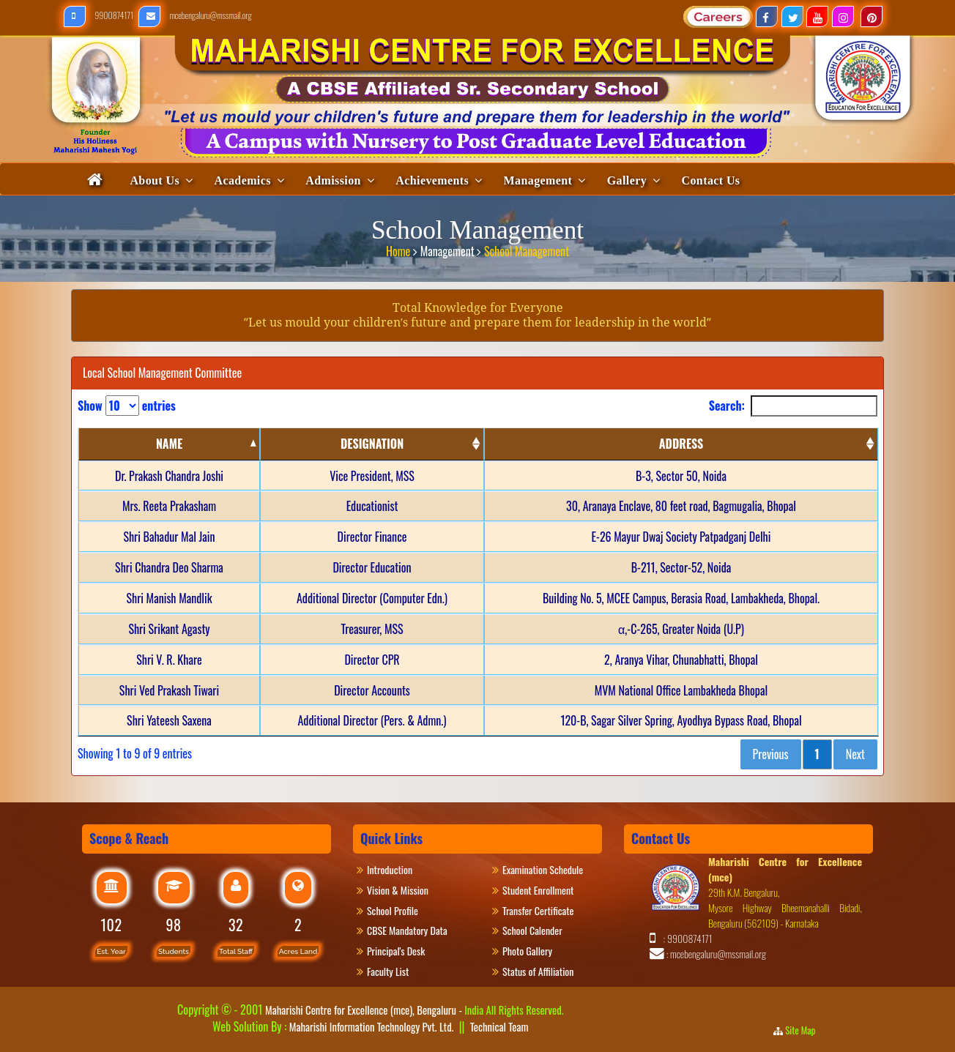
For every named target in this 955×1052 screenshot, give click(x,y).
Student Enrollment (537, 890)
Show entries (127, 405)
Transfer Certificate (537, 910)
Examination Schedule (542, 869)
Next (855, 754)
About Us (154, 180)
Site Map (804, 1030)
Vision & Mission (404, 890)
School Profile (392, 910)
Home (399, 249)
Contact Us (711, 180)
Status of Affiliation (537, 971)
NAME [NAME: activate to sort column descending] (169, 443)
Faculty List (388, 971)
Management (538, 180)
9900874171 (99, 15)
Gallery (627, 180)
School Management (526, 249)
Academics (242, 180)
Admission (333, 180)
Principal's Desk (404, 950)
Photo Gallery (533, 950)
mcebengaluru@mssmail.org (195, 15)
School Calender (532, 930)
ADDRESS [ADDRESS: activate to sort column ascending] (681, 443)
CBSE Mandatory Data (407, 930)
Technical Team (499, 1026)
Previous (771, 754)
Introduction (396, 869)
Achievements (432, 180)
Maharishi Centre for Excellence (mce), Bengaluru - (414, 1009)
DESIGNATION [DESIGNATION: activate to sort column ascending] (372, 443)
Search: (793, 406)
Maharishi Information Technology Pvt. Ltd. (369, 1026)
